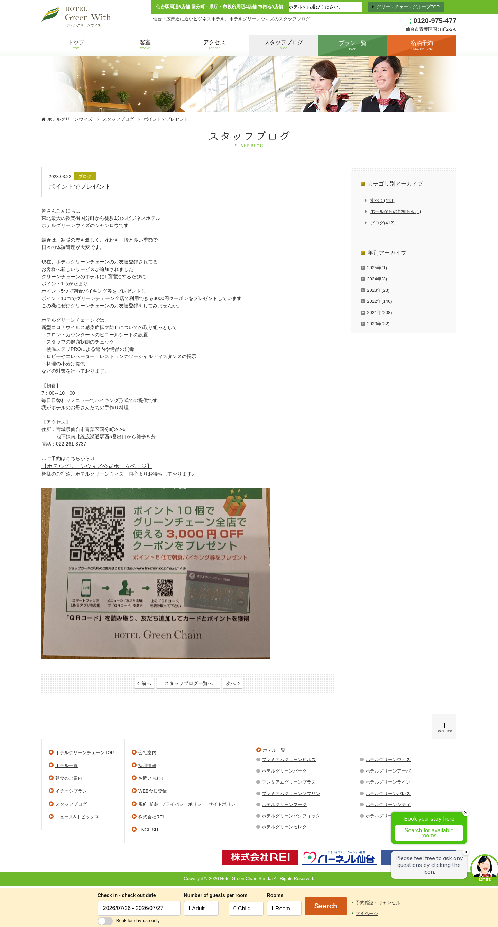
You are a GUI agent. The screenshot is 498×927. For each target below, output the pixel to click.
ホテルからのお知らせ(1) (395, 211)
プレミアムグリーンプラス (289, 782)
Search (325, 906)
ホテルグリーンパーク (284, 771)
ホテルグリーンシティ (388, 804)
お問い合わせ (151, 778)
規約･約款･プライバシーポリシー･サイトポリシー (189, 804)
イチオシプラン (71, 791)
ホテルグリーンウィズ (69, 119)
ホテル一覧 (66, 765)
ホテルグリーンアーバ (388, 771)
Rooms (275, 895)
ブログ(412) (382, 222)
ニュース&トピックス (77, 817)
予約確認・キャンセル (378, 902)
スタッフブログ (118, 119)
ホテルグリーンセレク (284, 827)
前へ (146, 683)
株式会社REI (151, 817)
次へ (231, 683)
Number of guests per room (204, 895)
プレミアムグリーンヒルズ (289, 759)
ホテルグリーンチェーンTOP (84, 752)
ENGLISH (148, 829)
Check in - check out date (127, 895)
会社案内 (147, 752)
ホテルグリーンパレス (388, 793)
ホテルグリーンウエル (388, 815)
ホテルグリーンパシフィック (291, 815)
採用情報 (147, 765)
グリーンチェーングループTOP (408, 6)
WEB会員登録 (152, 791)
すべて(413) (382, 200)
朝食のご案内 (68, 778)
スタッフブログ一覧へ (188, 683)
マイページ (367, 913)
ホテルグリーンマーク (284, 804)
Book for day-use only (129, 920)
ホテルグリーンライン (388, 782)
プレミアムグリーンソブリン (291, 793)
